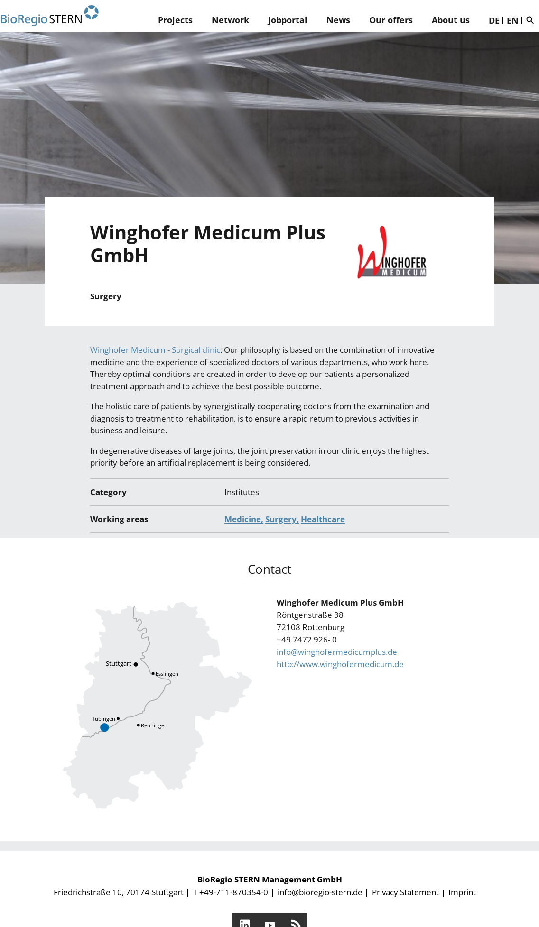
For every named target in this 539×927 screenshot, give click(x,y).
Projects (175, 20)
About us (451, 20)
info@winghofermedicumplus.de (337, 651)
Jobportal (287, 20)
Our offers (391, 20)
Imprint (462, 892)
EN (513, 20)
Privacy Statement (405, 892)
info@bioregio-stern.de (320, 892)
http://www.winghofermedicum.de (340, 664)
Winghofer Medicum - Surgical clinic (155, 349)
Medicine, (243, 519)
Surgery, (282, 519)
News (338, 20)
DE (494, 20)
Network (230, 20)
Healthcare (323, 519)
